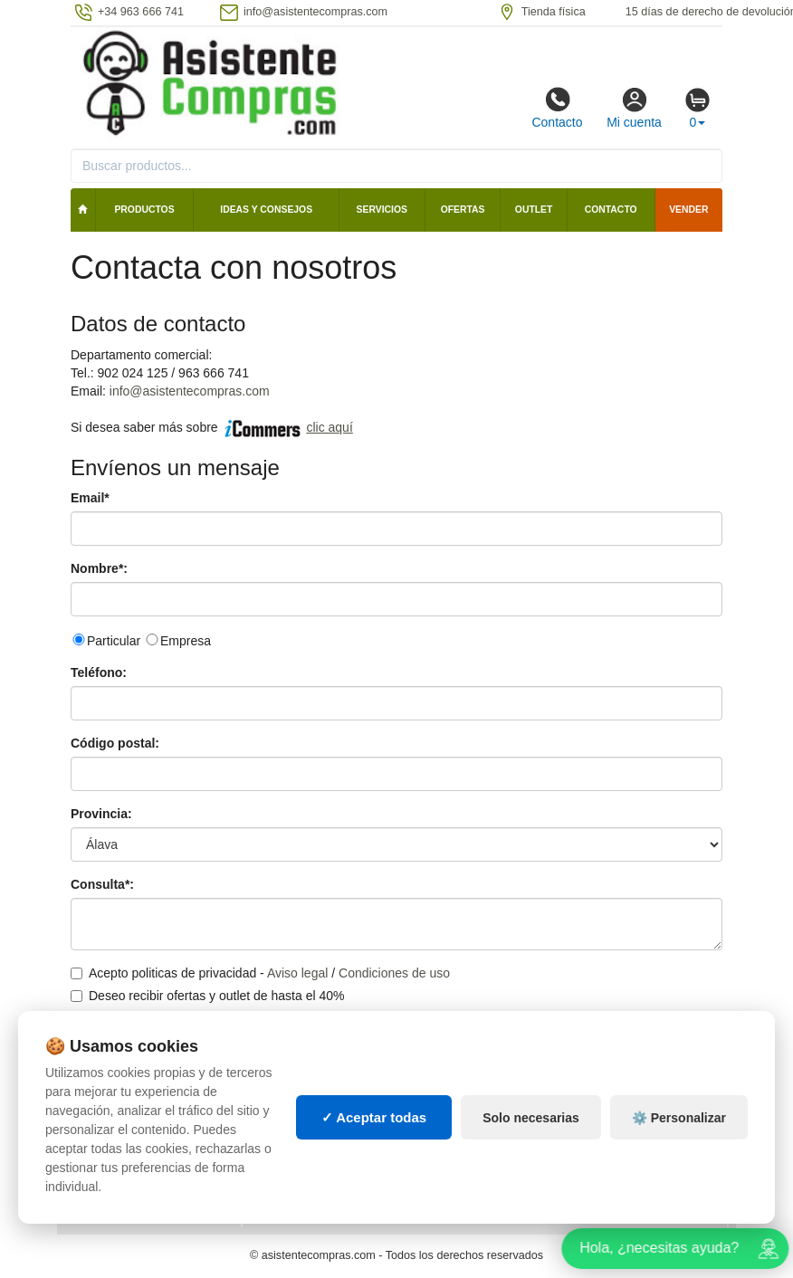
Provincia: (101, 813)
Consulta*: (102, 884)
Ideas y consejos (266, 210)
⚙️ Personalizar (679, 1136)
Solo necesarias (530, 1136)
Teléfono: (99, 672)
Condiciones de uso (394, 973)
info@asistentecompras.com (190, 391)
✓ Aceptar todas (374, 1135)
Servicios (382, 210)
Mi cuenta (634, 107)
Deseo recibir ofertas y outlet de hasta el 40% (208, 995)
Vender (688, 210)
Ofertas (463, 210)
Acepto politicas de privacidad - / (260, 973)
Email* (90, 498)
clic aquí (329, 427)
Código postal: (115, 743)
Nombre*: (99, 568)
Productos (144, 210)
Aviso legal (297, 973)
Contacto (556, 107)
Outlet (534, 210)
